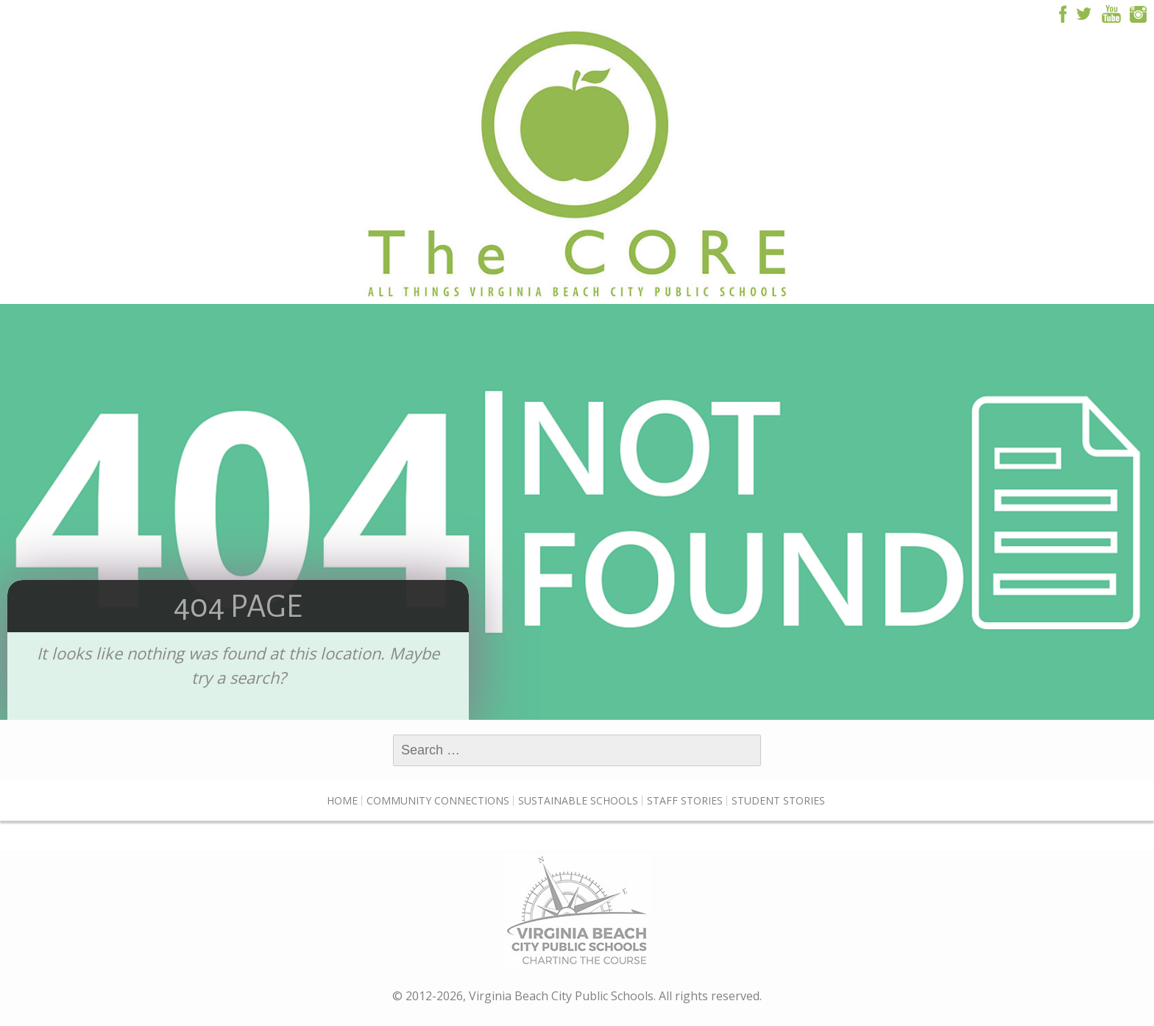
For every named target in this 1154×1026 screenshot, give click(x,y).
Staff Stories (685, 800)
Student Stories (778, 800)
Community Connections (438, 800)
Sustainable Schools (578, 800)
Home (342, 800)
